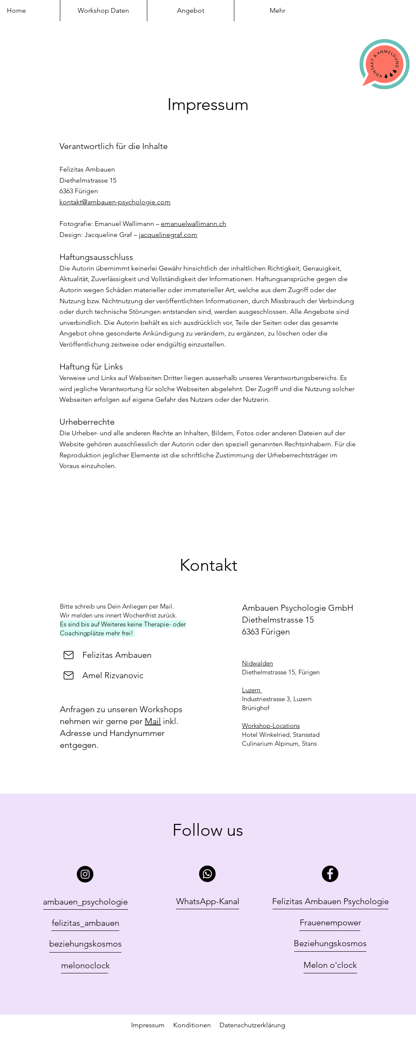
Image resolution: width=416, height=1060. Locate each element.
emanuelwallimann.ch (193, 224)
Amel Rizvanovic (112, 675)
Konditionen (196, 1025)
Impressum (148, 1025)
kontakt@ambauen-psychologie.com (115, 202)
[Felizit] (68, 655)
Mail (153, 721)
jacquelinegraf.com (168, 235)
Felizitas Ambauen (117, 655)
